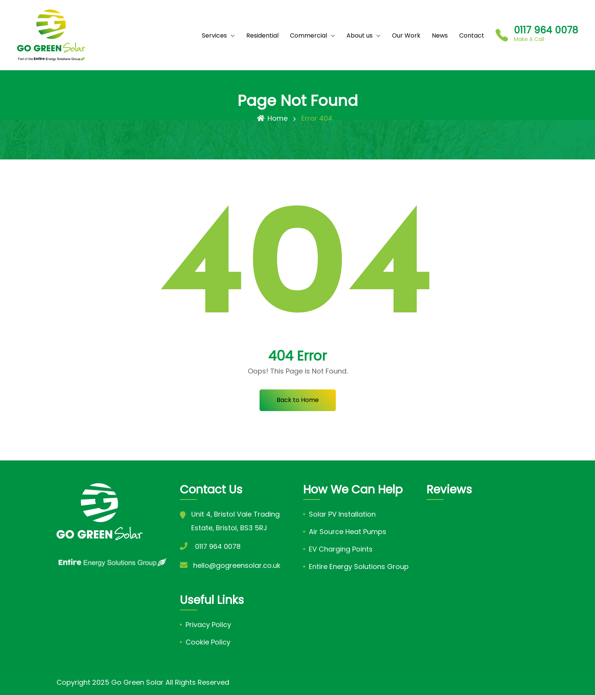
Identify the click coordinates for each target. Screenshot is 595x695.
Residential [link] (262, 35)
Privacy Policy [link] (208, 624)
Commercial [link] (308, 35)
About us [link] (359, 35)
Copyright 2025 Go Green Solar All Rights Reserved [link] (143, 682)
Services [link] (214, 35)
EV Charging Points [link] (341, 549)
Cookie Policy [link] (208, 642)
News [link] (440, 35)
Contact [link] (471, 35)
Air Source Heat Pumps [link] (347, 531)
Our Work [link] (406, 35)
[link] (51, 35)
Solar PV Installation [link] (342, 514)
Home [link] (272, 118)
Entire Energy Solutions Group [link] (359, 566)
